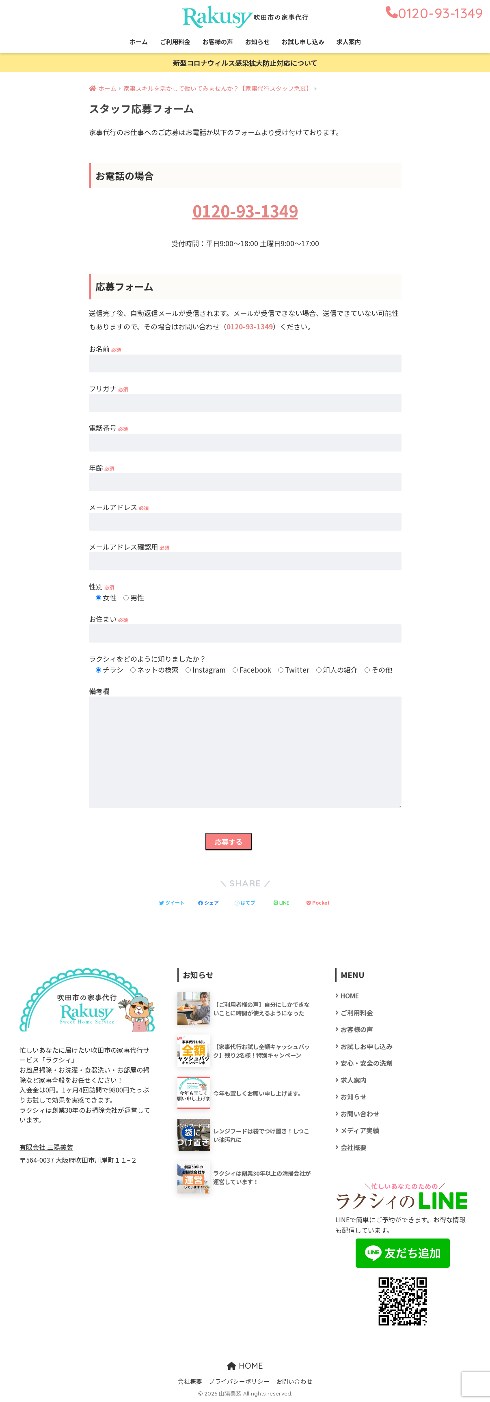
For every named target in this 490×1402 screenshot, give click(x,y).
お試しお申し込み (367, 1046)
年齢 (101, 467)
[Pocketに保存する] (318, 902)
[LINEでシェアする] (281, 903)
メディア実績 (360, 1130)
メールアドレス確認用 (129, 547)
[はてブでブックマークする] (245, 902)
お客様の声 (218, 41)
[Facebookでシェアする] (208, 902)
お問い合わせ (360, 1113)
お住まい (108, 619)
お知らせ (257, 41)
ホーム (139, 41)
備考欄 (99, 691)
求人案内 (349, 41)
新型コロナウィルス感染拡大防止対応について (245, 63)
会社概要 (354, 1147)
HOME (350, 995)
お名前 (105, 349)
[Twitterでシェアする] (172, 902)
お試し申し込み (303, 41)
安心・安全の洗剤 (367, 1063)
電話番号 (108, 428)
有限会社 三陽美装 (46, 1147)
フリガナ (108, 388)
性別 (101, 586)
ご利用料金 (175, 41)
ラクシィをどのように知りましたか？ (147, 659)
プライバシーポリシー (239, 1381)
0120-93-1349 (245, 210)
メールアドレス (119, 507)
